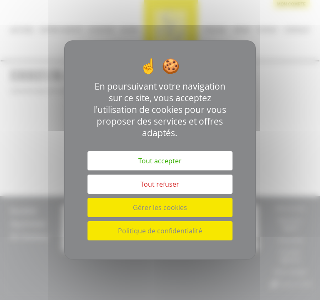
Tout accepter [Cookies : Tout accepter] (160, 160)
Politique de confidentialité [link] (160, 230)
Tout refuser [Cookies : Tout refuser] (159, 184)
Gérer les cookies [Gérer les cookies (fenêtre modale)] (160, 207)
